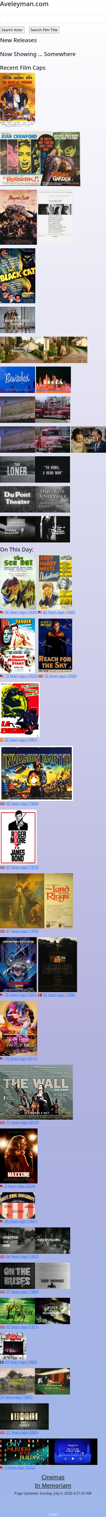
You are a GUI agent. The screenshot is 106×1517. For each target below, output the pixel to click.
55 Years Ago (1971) (22, 1326)
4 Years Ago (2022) (20, 1467)
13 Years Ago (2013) (22, 1122)
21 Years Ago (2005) (22, 1432)
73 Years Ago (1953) (21, 676)
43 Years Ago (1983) (21, 1362)
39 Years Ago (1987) (16, 1397)
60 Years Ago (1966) (22, 803)
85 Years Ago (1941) (21, 1221)
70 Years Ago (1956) (60, 676)
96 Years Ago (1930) (21, 612)
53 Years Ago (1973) (22, 867)
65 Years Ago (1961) (21, 739)
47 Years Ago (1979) (22, 931)
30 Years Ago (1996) (59, 994)
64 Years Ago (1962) (22, 1256)
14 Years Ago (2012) (21, 1058)
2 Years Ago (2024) (20, 1186)
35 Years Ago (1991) (21, 994)
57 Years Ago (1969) (22, 1291)
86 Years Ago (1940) (59, 612)
